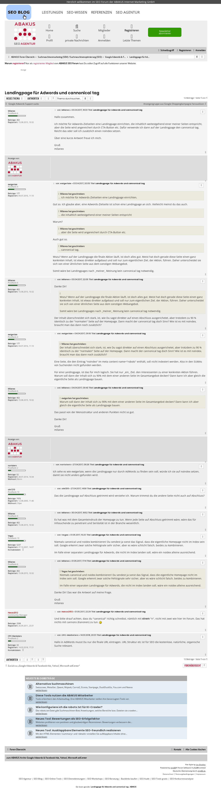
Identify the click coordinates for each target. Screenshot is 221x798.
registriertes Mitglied (43, 63)
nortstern (12, 465)
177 (18, 193)
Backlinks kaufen (129, 778)
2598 (19, 623)
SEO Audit (144, 778)
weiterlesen (41, 690)
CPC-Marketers (15, 636)
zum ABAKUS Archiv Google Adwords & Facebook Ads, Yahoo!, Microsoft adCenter (47, 757)
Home (49, 28)
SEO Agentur (128, 12)
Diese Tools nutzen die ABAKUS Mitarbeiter (64, 695)
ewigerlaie (12, 184)
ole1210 (11, 489)
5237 (19, 545)
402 (18, 120)
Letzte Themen (132, 38)
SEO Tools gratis (160, 778)
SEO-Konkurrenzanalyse (181, 778)
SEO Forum (102, 2)
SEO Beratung (112, 778)
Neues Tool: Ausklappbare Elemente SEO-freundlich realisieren (78, 730)
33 (18, 645)
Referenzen (101, 12)
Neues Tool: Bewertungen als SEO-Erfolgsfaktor (68, 718)
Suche (77, 28)
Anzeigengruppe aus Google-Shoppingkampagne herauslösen (175, 104)
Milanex (11, 111)
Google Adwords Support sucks (23, 104)
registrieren (18, 63)
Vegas (10, 536)
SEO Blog (38, 778)
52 (18, 474)
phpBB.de (202, 771)
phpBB (173, 767)
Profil (49, 38)
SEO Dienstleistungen (74, 778)
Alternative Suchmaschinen (55, 684)
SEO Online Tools (53, 778)
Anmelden (104, 38)
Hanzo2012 (13, 612)
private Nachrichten (77, 38)
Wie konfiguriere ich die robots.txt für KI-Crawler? (69, 707)
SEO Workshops (95, 778)
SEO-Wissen (77, 12)
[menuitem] (199, 50)
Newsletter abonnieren (165, 32)
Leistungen (52, 12)
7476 (19, 498)
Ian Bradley (201, 764)
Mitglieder (104, 28)
